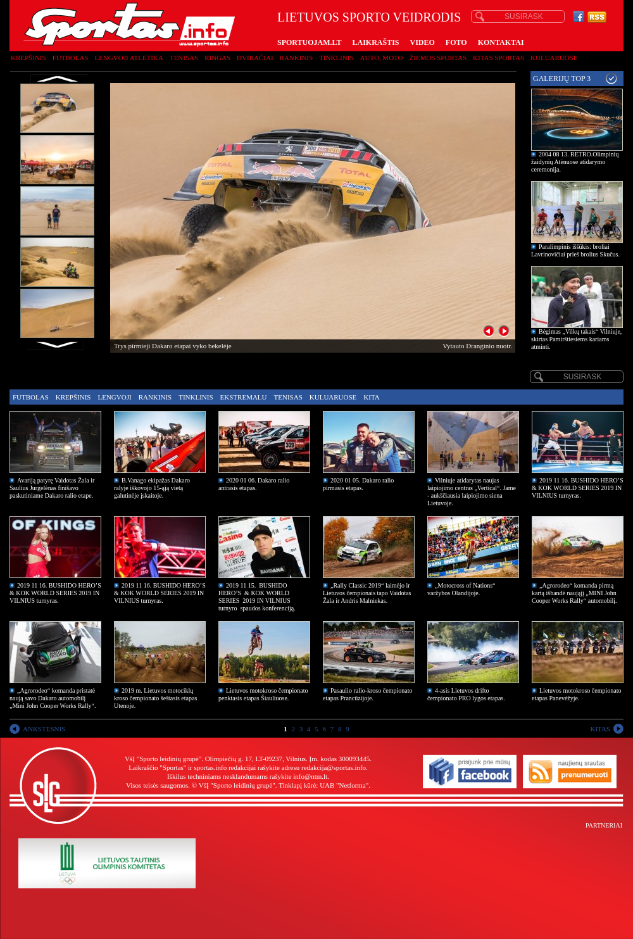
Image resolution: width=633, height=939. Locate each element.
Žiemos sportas (438, 57)
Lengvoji (114, 397)
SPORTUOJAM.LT (309, 42)
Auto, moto (381, 57)
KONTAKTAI (501, 42)
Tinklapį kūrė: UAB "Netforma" (323, 785)
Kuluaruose (554, 57)
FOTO (456, 42)
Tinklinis (336, 57)
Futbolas (71, 57)
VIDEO (422, 42)
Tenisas (184, 57)
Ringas (217, 57)
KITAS (600, 729)
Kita (371, 397)
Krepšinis (28, 57)
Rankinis (296, 57)
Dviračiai (255, 57)
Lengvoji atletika (128, 57)
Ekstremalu (243, 397)
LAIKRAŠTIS (375, 42)
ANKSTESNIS (44, 729)
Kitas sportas (498, 57)
